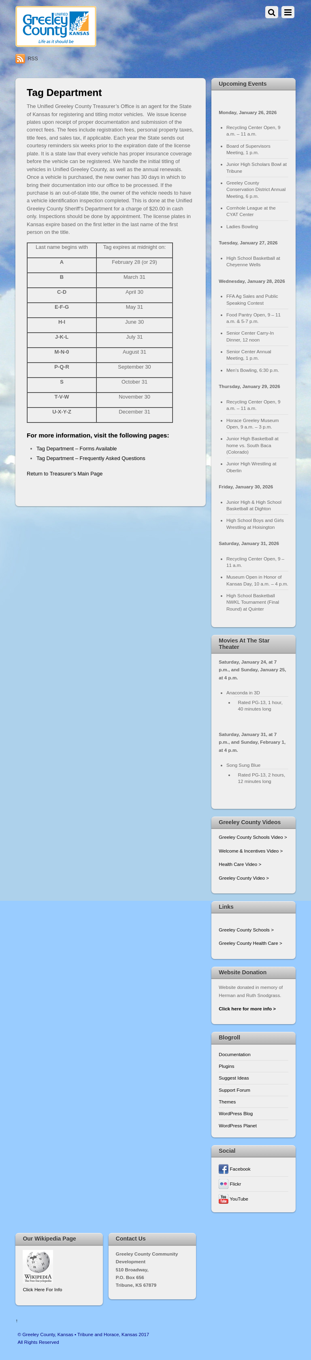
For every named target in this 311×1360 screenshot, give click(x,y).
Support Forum (234, 1090)
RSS (33, 59)
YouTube (233, 1198)
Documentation (234, 1054)
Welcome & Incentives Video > (251, 850)
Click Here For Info (42, 1289)
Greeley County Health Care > (250, 943)
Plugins (226, 1066)
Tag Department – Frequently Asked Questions (90, 458)
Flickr (230, 1183)
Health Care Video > (240, 864)
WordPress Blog (236, 1113)
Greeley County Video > (244, 877)
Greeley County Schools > (246, 929)
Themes (227, 1101)
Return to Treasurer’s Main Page (64, 474)
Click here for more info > (247, 1008)
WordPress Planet (238, 1125)
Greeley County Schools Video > (253, 837)
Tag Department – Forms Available (76, 449)
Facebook (234, 1168)
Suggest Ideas (234, 1077)
